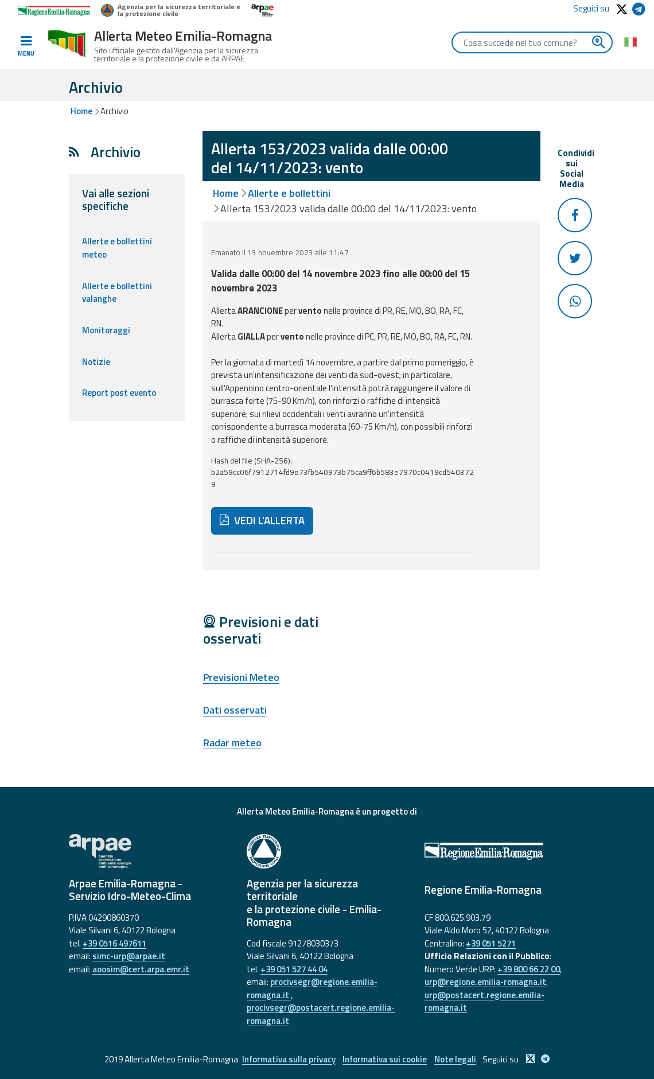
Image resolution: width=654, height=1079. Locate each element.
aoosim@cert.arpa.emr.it (140, 969)
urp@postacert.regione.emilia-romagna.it (484, 1001)
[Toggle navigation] (26, 46)
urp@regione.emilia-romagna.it (485, 981)
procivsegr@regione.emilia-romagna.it (312, 988)
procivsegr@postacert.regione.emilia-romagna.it (321, 1014)
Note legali (456, 1059)
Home (81, 111)
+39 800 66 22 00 (528, 969)
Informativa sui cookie (384, 1059)
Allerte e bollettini (289, 193)
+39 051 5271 (491, 943)
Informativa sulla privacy (287, 1059)
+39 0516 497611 (114, 943)
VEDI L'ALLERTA (262, 520)
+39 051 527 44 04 (294, 969)
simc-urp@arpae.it (128, 956)
